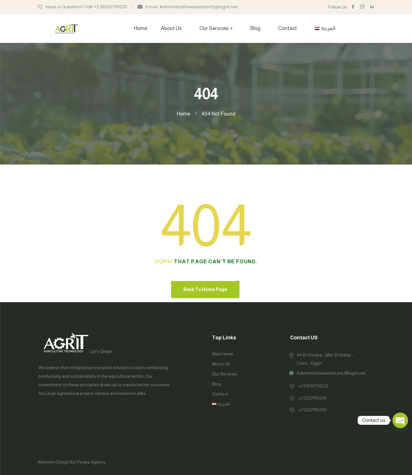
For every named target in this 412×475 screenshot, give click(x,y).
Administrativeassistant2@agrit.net (331, 373)
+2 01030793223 (313, 385)
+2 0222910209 (312, 397)
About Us (171, 28)
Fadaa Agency (91, 462)
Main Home (222, 353)
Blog (255, 28)
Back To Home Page (205, 289)
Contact (287, 28)
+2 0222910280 (312, 409)
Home (140, 28)
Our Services (214, 28)
